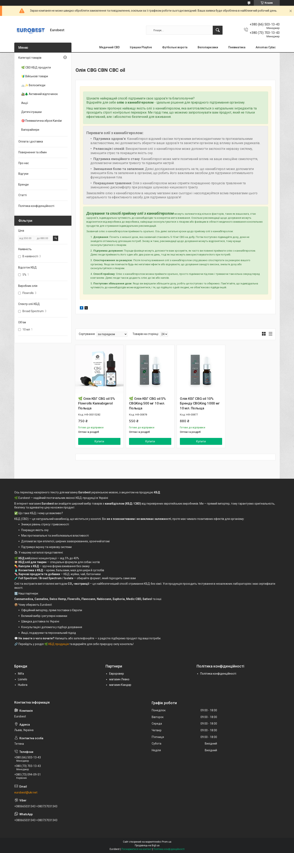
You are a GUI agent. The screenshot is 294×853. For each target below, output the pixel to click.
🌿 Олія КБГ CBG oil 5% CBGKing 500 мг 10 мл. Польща (147, 403)
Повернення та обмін (32, 152)
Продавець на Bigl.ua (147, 845)
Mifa (21, 673)
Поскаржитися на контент (136, 849)
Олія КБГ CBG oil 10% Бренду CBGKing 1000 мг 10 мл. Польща (200, 403)
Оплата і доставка (30, 141)
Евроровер (116, 673)
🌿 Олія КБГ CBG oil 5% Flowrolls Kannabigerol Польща (96, 403)
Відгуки (23, 173)
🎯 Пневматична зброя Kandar (41, 120)
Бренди (23, 184)
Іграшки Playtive (141, 47)
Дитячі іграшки (31, 112)
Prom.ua (166, 841)
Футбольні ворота (174, 47)
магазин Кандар (120, 684)
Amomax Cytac (266, 47)
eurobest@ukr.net (25, 792)
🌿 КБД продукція (56, 644)
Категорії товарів (29, 57)
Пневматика (236, 47)
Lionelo (22, 679)
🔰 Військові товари (34, 76)
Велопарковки (208, 47)
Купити (99, 441)
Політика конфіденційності (36, 206)
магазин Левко (119, 679)
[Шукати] (218, 30)
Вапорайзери (30, 129)
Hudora (22, 684)
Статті (22, 195)
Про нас (23, 163)
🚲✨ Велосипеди (33, 85)
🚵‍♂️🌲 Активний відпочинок (39, 94)
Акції (24, 103)
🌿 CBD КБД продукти (36, 67)
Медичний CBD (109, 47)
